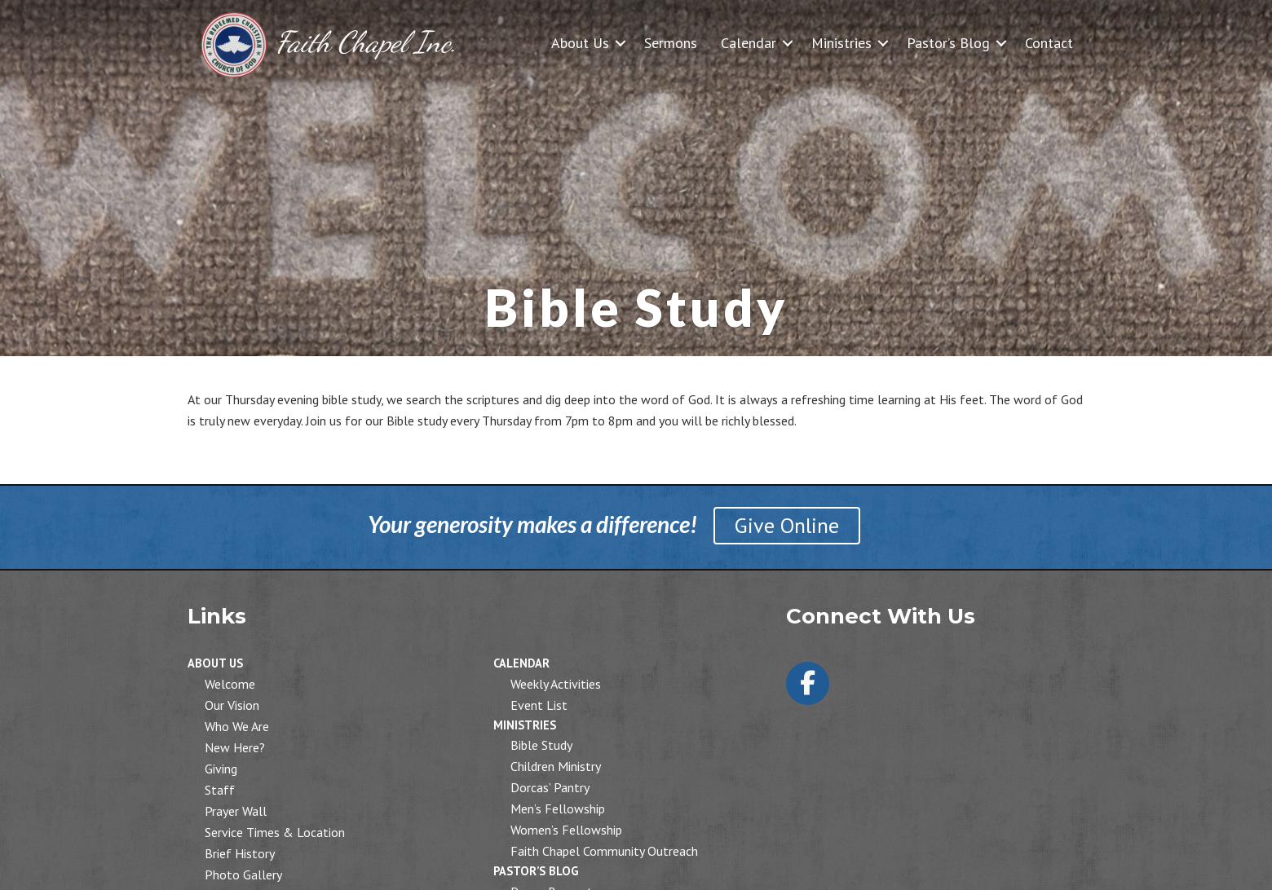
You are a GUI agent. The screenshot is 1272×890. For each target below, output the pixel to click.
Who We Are (237, 726)
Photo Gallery (243, 874)
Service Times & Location (275, 832)
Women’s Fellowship (566, 830)
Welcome (230, 684)
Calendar (748, 42)
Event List (539, 705)
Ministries (841, 42)
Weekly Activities (555, 684)
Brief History (240, 853)
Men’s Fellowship (557, 808)
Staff (220, 790)
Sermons (670, 42)
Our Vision (232, 705)
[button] (620, 43)
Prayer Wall (236, 811)
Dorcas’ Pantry (550, 787)
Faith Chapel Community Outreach (604, 851)
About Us (580, 42)
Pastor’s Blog (948, 42)
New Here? (235, 747)
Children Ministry (555, 766)
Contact (1049, 42)
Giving (221, 768)
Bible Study (541, 745)
